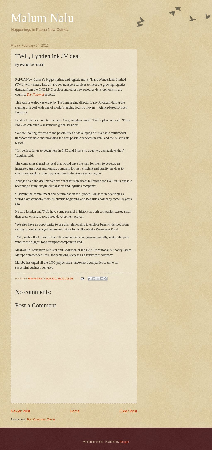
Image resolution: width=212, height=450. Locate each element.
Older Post (128, 411)
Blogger (124, 441)
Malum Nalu (42, 18)
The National (35, 94)
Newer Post (20, 411)
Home (75, 411)
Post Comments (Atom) (41, 419)
